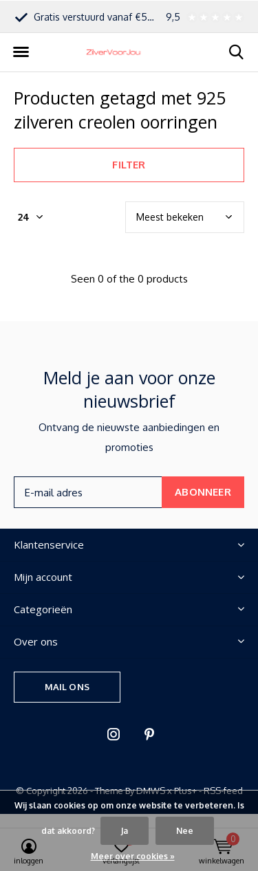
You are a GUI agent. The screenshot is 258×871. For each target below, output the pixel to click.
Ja (124, 831)
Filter (128, 164)
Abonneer (203, 491)
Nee (184, 831)
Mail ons (67, 686)
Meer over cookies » (133, 856)
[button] (20, 52)
